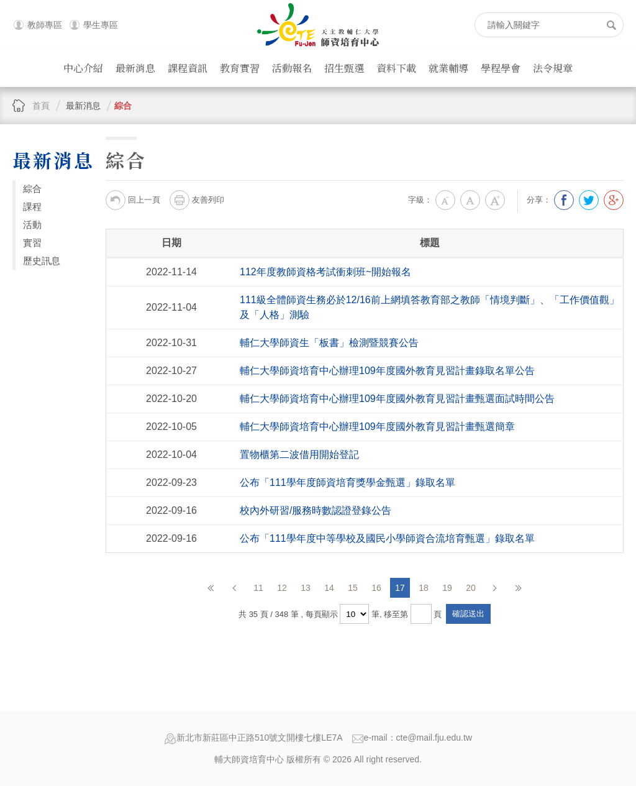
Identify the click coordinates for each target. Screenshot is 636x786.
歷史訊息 (41, 260)
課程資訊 (187, 68)
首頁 (41, 106)
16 (376, 588)
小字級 (445, 200)
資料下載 (396, 68)
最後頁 (518, 588)
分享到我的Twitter (589, 200)
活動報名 (292, 68)
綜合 (123, 106)
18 (424, 588)
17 (400, 588)
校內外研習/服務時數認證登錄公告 (315, 510)
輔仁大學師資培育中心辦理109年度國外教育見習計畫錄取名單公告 (387, 370)
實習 (32, 242)
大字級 (495, 200)
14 (329, 588)
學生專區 (100, 25)
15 (353, 588)
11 (258, 588)
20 (471, 588)
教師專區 (44, 25)
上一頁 (235, 588)
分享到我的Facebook (564, 200)
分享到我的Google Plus (614, 200)
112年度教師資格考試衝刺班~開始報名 (325, 272)
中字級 (470, 200)
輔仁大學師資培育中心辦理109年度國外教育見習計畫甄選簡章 (377, 426)
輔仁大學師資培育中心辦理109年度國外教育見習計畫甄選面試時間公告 (397, 398)
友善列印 (197, 200)
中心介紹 (83, 68)
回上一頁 (133, 200)
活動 (32, 224)
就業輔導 (448, 68)
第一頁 (211, 588)
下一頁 (494, 588)
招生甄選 (344, 68)
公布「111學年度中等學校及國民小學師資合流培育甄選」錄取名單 (387, 538)
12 (282, 588)
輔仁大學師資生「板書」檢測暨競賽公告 (329, 342)
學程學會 (500, 68)
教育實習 (240, 68)
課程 (32, 206)
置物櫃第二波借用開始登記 (299, 454)
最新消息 (135, 68)
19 (447, 588)
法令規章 (553, 68)
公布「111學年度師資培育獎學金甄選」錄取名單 (347, 482)
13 (306, 588)
